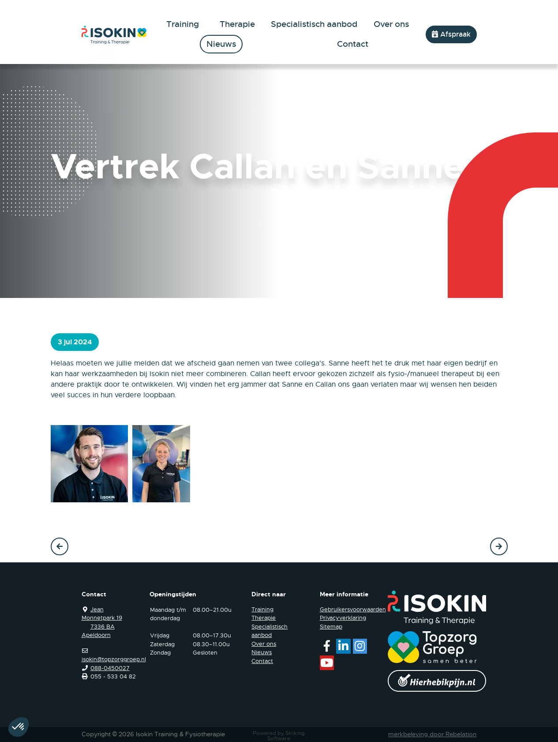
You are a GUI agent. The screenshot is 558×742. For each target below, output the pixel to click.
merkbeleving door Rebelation (432, 734)
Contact (352, 44)
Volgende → (499, 546)
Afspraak (451, 34)
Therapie (237, 24)
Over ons (391, 24)
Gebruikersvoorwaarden (353, 609)
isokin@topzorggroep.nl (114, 659)
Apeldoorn (96, 635)
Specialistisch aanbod (314, 24)
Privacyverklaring (343, 617)
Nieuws (221, 44)
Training (182, 24)
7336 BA (102, 626)
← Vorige (59, 546)
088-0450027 (110, 668)
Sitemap (331, 626)
